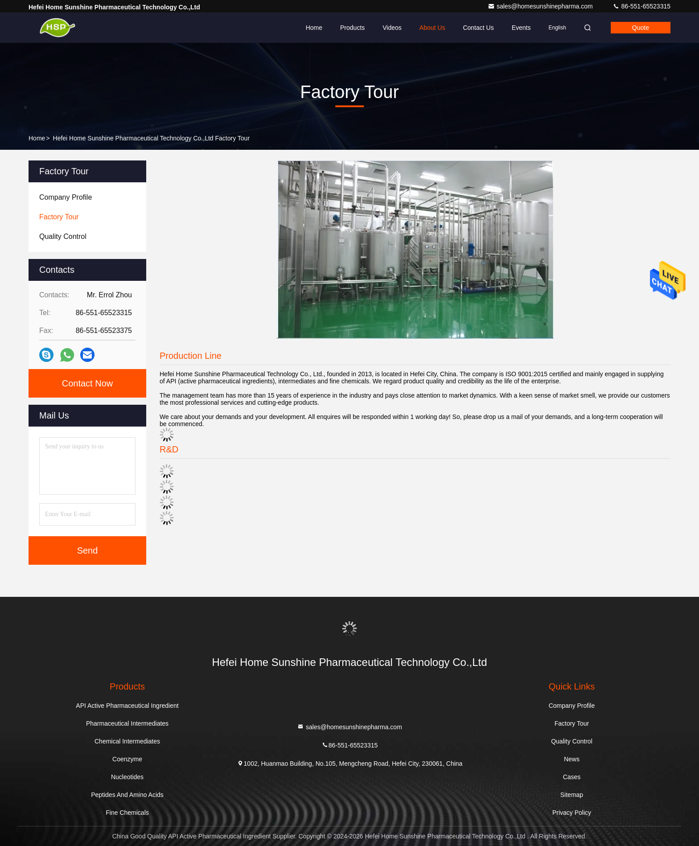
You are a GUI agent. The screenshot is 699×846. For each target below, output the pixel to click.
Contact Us (478, 27)
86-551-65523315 (641, 6)
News (572, 759)
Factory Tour (572, 723)
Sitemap (571, 794)
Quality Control (571, 741)
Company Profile (572, 705)
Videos (392, 27)
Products (352, 27)
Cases (572, 776)
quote (640, 27)
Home (314, 27)
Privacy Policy (571, 812)
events (521, 27)
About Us (432, 27)
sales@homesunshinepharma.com (541, 6)
